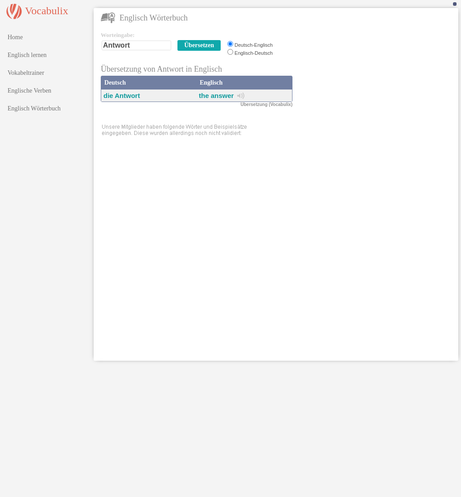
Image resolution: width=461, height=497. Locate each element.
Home (15, 37)
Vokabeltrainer (26, 72)
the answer (216, 95)
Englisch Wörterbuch (34, 108)
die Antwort (121, 95)
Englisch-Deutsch (254, 53)
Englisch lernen (27, 55)
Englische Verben (29, 90)
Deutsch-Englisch (254, 45)
